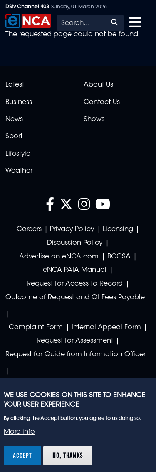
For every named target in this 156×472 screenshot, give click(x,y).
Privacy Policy (72, 229)
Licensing (118, 229)
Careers (29, 229)
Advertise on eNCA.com (59, 256)
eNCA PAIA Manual (74, 270)
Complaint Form (36, 327)
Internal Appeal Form (106, 327)
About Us (98, 85)
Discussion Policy (74, 243)
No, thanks (67, 455)
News (14, 119)
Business (18, 102)
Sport (13, 136)
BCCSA (119, 256)
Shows (94, 119)
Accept (22, 455)
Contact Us (102, 102)
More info (19, 432)
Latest (14, 85)
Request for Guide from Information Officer (75, 354)
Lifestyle (17, 154)
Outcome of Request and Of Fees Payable (75, 297)
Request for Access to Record (75, 284)
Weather (18, 171)
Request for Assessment (75, 341)
